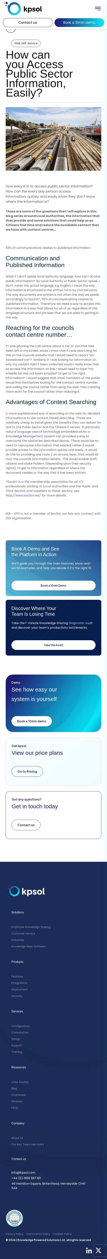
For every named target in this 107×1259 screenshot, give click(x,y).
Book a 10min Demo (53, 585)
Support (16, 1045)
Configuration (20, 1026)
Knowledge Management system (30, 436)
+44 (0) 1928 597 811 (26, 1178)
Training (16, 1052)
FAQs (14, 1107)
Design (15, 1039)
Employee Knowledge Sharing (30, 927)
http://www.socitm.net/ (23, 495)
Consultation (20, 1032)
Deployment (19, 989)
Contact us (27, 22)
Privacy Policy (15, 1234)
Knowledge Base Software (28, 946)
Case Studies (20, 1082)
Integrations (19, 983)
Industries (17, 940)
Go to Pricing (27, 771)
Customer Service (23, 933)
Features (17, 976)
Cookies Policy (62, 1234)
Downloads (18, 1095)
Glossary (17, 1101)
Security (16, 996)
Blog (14, 1088)
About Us (17, 1138)
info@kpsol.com (23, 1172)
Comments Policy (38, 1234)
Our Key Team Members (27, 1144)
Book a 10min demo (79, 22)
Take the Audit (53, 645)
